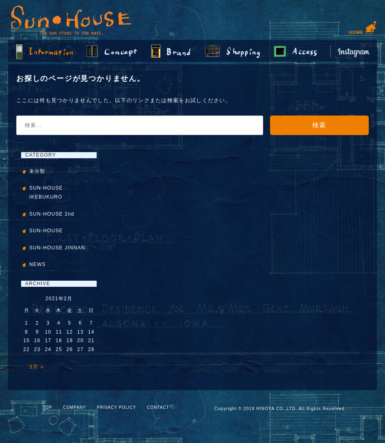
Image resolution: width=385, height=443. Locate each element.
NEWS (37, 264)
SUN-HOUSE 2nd (51, 214)
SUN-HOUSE (46, 231)
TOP (47, 407)
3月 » (36, 367)
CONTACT (158, 407)
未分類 (37, 171)
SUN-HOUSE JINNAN (57, 248)
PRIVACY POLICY (116, 407)
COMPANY (74, 407)
